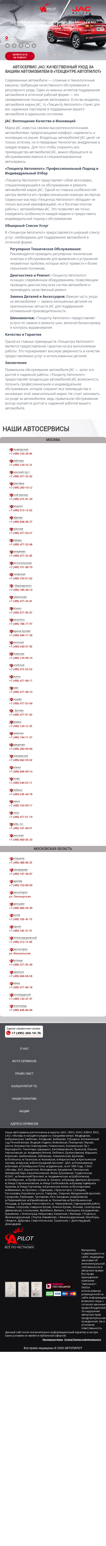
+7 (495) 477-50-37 (20, 533)
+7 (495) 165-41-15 (20, 919)
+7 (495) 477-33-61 (20, 601)
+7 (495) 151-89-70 (20, 567)
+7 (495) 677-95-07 (20, 612)
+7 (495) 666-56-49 (20, 908)
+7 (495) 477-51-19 (20, 817)
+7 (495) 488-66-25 (20, 862)
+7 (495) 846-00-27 (20, 522)
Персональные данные (52, 1340)
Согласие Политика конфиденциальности (82, 1340)
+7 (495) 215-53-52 (20, 669)
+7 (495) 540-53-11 (20, 783)
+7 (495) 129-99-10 (20, 658)
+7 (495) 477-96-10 (20, 692)
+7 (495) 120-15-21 (20, 465)
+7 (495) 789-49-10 (20, 590)
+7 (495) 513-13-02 (20, 510)
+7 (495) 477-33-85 (20, 555)
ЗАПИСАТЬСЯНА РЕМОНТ (19, 56)
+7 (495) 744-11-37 (20, 737)
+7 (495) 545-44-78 (20, 794)
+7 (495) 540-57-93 (20, 646)
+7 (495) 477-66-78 (20, 987)
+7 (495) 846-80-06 (20, 1010)
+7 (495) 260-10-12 (20, 487)
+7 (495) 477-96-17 (20, 680)
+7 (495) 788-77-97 (20, 624)
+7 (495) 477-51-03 (20, 714)
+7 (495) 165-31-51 (20, 930)
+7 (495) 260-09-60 (20, 749)
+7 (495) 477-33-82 (20, 476)
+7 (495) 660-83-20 (20, 839)
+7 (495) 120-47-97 (20, 999)
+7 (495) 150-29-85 (20, 453)
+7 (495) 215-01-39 (20, 499)
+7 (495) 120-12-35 (20, 726)
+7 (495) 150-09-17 (20, 805)
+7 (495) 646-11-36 (20, 635)
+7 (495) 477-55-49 (20, 964)
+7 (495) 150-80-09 (20, 885)
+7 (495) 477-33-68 (20, 544)
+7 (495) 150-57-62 (20, 578)
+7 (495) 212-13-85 (20, 942)
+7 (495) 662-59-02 (20, 760)
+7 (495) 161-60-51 (20, 828)
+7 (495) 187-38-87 (20, 874)
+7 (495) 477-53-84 (20, 703)
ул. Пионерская (20, 896)
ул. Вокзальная (19, 953)
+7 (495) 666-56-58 (20, 976)
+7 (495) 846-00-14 (20, 771)
